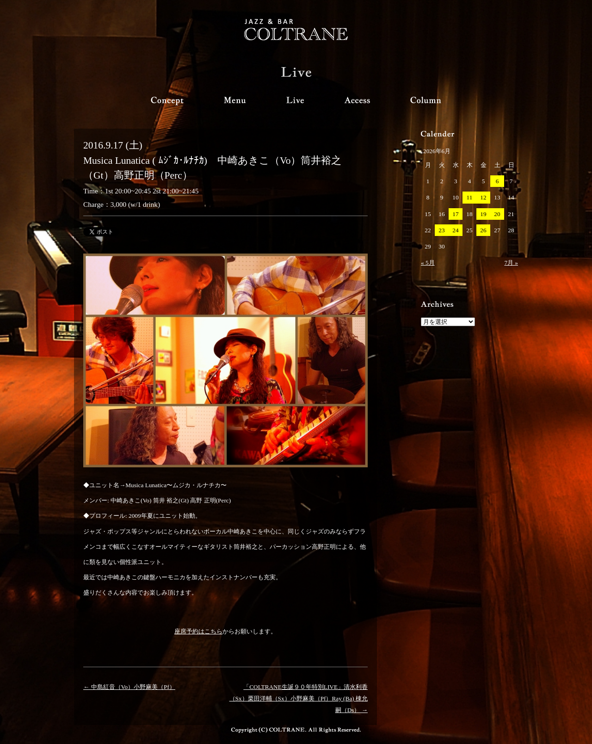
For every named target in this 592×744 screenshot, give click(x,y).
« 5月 (428, 262)
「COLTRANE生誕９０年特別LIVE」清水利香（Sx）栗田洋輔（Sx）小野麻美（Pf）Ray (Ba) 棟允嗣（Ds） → (298, 698)
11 (470, 197)
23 (441, 230)
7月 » (511, 262)
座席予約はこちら (198, 631)
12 (483, 197)
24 (455, 230)
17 (455, 214)
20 (497, 214)
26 (483, 230)
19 (483, 214)
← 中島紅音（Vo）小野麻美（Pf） (129, 686)
